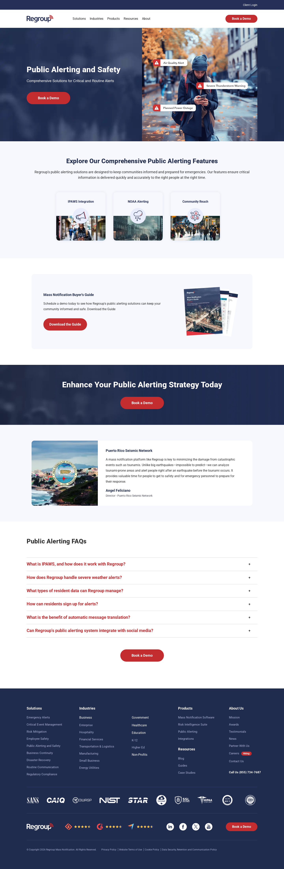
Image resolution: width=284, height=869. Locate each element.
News (232, 739)
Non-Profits (139, 755)
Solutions (79, 19)
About (146, 19)
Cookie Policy (152, 849)
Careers (234, 753)
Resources (131, 19)
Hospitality (86, 732)
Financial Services (91, 739)
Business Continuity (40, 753)
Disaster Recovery (38, 760)
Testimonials (237, 731)
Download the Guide (65, 324)
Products (113, 19)
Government (140, 717)
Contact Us (236, 761)
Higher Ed (138, 747)
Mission (234, 717)
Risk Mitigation (37, 731)
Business (85, 717)
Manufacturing (88, 753)
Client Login (250, 5)
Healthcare (139, 725)
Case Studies (186, 772)
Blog (181, 758)
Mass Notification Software (196, 717)
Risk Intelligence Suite (192, 724)
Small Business (89, 760)
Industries (96, 19)
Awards (234, 724)
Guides (182, 765)
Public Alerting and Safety (43, 746)
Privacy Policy (109, 849)
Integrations (186, 739)
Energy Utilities (89, 768)
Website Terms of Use (131, 849)
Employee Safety (38, 739)
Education (139, 733)
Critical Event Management (44, 724)
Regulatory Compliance (42, 774)
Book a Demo (241, 19)
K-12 (134, 740)
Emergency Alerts (38, 717)
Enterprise (86, 725)
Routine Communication (43, 767)
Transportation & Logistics (96, 746)
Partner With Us (239, 746)
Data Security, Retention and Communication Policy (189, 849)
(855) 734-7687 (250, 772)
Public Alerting (187, 731)
